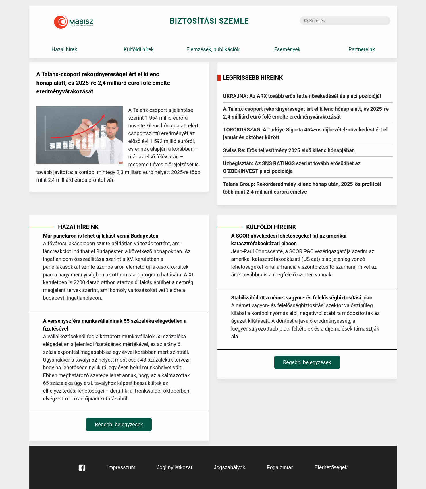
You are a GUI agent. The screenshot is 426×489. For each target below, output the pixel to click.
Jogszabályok (229, 467)
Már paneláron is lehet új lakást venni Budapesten (100, 236)
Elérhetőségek (331, 467)
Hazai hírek (64, 49)
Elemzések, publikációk (213, 49)
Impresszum (121, 467)
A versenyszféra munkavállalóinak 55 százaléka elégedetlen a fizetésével (114, 325)
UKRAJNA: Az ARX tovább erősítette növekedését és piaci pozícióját (302, 96)
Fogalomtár (280, 467)
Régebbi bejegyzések (119, 424)
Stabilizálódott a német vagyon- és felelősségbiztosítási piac (301, 298)
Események (287, 49)
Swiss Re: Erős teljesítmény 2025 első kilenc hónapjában (289, 150)
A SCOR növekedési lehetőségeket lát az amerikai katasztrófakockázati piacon (288, 240)
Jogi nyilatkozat (174, 467)
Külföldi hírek (139, 49)
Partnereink (361, 49)
